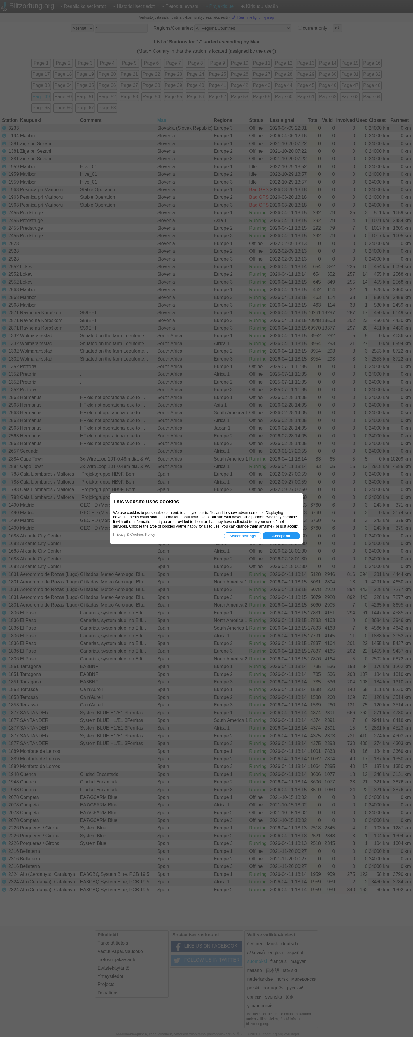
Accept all (281, 536)
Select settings (242, 536)
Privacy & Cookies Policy (134, 534)
